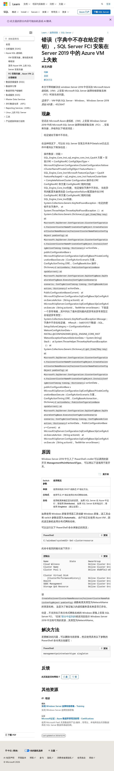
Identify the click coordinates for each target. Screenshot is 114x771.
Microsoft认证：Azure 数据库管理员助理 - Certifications (68, 718)
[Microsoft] (5, 4)
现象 (46, 72)
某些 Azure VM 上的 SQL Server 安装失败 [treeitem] (19, 67)
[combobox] (19, 38)
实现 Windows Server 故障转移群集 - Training (63, 706)
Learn (44, 32)
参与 (42, 757)
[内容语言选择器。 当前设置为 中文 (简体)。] (12, 750)
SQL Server (66, 32)
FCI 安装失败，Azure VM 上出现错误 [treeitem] (21, 75)
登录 (108, 4)
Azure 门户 (84, 11)
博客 (32, 757)
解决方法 (48, 79)
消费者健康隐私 (64, 757)
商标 (91, 757)
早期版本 (22, 757)
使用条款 (81, 757)
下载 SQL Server (101, 11)
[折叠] (30, 32)
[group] (76, 574)
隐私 (49, 757)
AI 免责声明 (9, 757)
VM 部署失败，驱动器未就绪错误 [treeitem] (20, 59)
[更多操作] (107, 32)
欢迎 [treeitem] (8, 44)
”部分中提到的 (68, 616)
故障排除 (54, 32)
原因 (46, 75)
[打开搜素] (102, 4)
